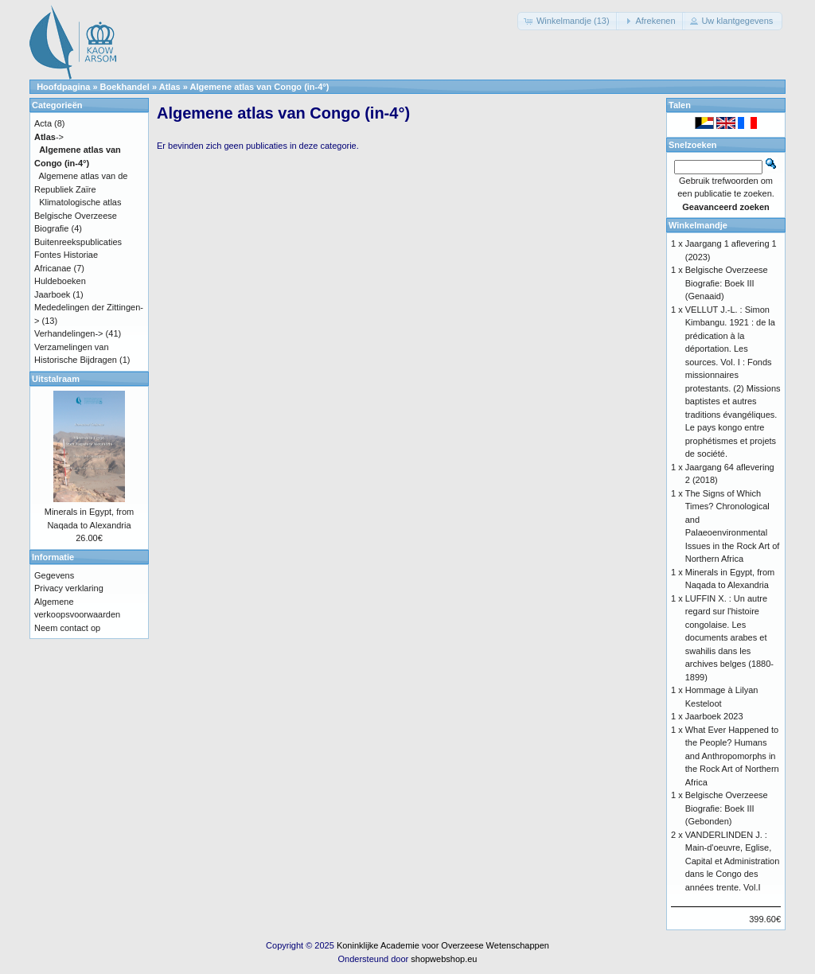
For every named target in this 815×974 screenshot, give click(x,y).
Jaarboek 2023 (714, 716)
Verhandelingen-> (68, 333)
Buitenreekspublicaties (78, 242)
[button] (568, 21)
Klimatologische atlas (80, 202)
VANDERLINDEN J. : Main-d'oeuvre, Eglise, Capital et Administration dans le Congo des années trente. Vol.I (732, 861)
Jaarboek (52, 294)
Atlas (170, 87)
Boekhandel (125, 87)
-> (49, 137)
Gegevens (54, 575)
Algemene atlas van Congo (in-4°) (260, 87)
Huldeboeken (60, 281)
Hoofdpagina (63, 87)
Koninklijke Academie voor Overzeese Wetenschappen (443, 945)
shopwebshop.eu (444, 959)
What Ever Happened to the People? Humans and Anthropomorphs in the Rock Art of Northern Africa (732, 756)
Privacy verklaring (68, 588)
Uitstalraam (56, 379)
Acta (43, 123)
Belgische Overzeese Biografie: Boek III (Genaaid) (726, 283)
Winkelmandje (698, 225)
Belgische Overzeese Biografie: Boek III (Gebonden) (726, 808)
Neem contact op (67, 628)
